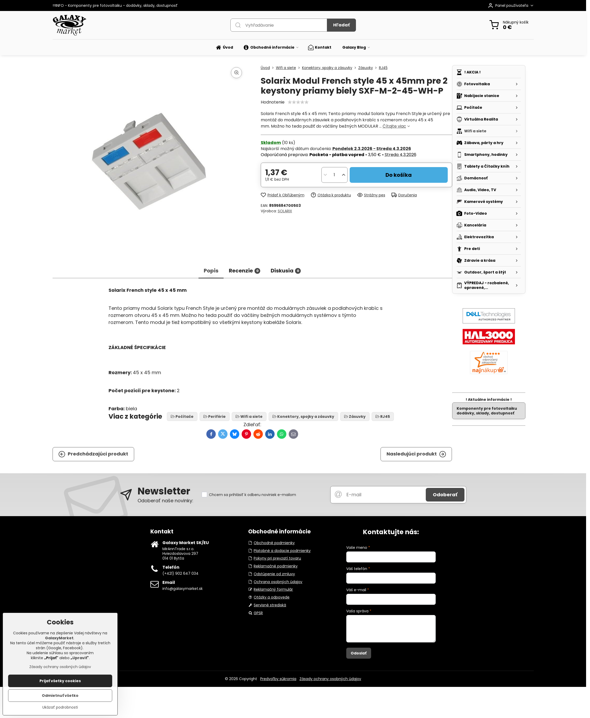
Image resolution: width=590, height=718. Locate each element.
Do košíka (398, 175)
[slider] (298, 102)
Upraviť (79, 657)
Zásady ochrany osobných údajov (330, 678)
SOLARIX (285, 211)
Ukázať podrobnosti (60, 707)
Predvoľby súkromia (278, 678)
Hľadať (341, 25)
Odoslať (358, 653)
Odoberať (445, 494)
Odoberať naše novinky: (165, 500)
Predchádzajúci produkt (93, 454)
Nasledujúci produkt (416, 454)
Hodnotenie (273, 102)
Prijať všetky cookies (60, 680)
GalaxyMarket (59, 638)
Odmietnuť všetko (60, 695)
